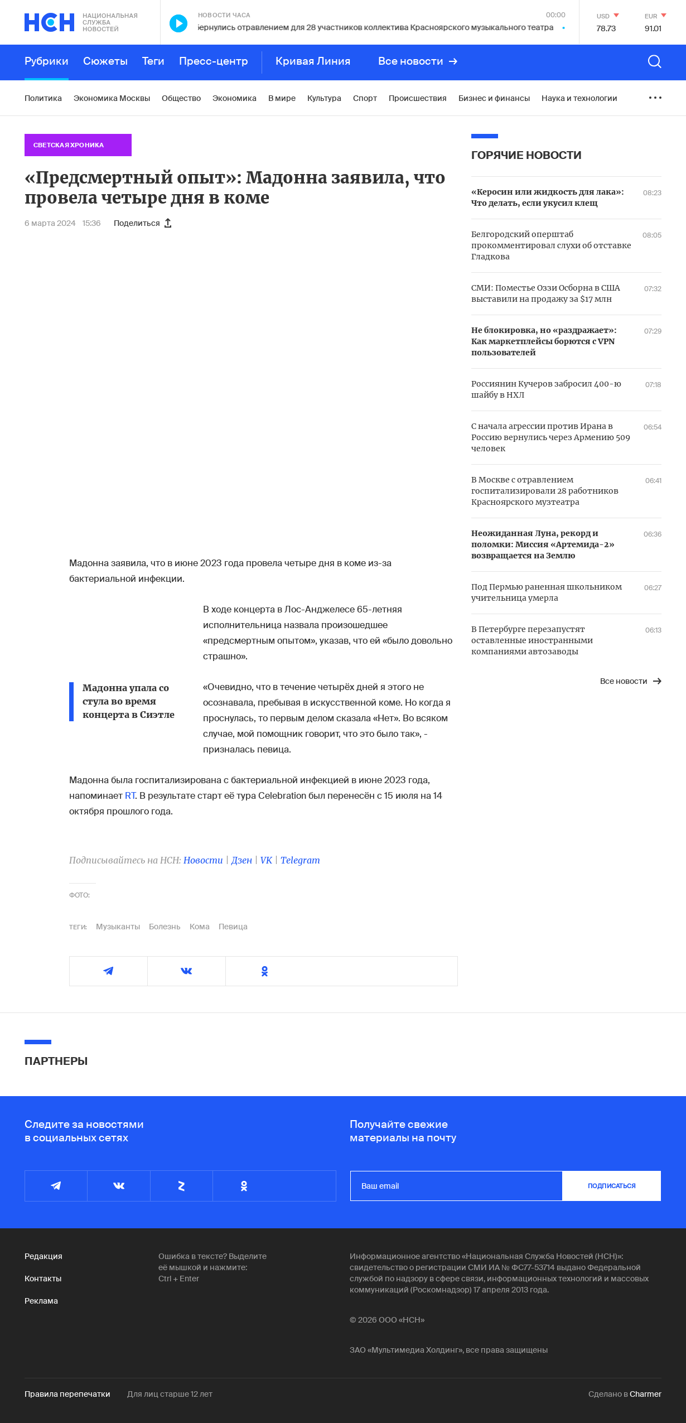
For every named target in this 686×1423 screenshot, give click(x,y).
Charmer (645, 1394)
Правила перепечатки (67, 1394)
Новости (203, 860)
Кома (200, 927)
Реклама (41, 1301)
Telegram (300, 860)
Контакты (43, 1279)
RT (130, 796)
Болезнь (165, 927)
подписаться (612, 1186)
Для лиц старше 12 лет (169, 1394)
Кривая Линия (313, 61)
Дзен (241, 860)
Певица (233, 927)
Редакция (43, 1256)
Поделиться (142, 223)
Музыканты (118, 927)
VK (266, 860)
